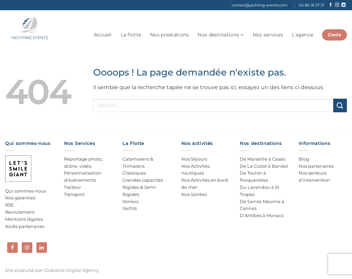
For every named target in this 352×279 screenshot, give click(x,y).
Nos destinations (221, 35)
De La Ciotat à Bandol (264, 166)
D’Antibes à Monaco (262, 215)
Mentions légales (24, 219)
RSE (9, 205)
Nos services (268, 35)
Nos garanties (20, 197)
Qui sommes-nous (25, 191)
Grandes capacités (142, 180)
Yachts (129, 208)
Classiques (134, 173)
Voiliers (130, 201)
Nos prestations (169, 35)
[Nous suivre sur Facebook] (331, 5)
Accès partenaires (24, 226)
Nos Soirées (194, 194)
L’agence (302, 35)
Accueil (103, 35)
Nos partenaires (316, 166)
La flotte (131, 35)
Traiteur (72, 187)
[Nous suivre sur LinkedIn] (343, 5)
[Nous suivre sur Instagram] (337, 5)
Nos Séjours (194, 159)
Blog (304, 159)
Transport (74, 194)
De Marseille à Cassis (262, 159)
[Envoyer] (340, 105)
